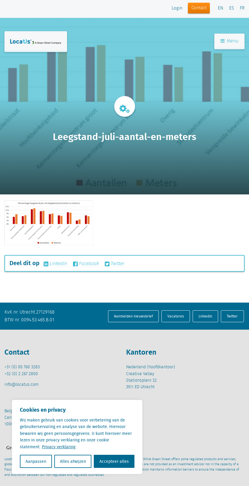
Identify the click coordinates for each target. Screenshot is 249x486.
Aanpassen (36, 461)
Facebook (86, 264)
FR (242, 8)
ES (231, 8)
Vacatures (175, 316)
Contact (199, 8)
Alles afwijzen (73, 461)
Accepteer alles (114, 461)
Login (177, 8)
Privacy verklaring (58, 447)
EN (220, 8)
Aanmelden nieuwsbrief (133, 316)
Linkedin (55, 264)
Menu (229, 41)
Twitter (114, 264)
